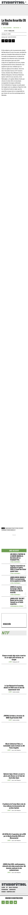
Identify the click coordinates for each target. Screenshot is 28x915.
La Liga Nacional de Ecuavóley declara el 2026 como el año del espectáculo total (14, 688)
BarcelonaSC (8, 528)
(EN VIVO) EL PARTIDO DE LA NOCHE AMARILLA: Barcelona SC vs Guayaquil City (17, 557)
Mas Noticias (16, 27)
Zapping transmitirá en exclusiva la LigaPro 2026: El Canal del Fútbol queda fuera (18, 568)
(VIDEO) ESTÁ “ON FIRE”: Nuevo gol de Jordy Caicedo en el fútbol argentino (17, 601)
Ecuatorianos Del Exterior (17, 606)
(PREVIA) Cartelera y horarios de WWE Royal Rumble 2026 (14, 717)
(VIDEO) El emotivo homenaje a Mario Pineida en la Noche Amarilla (16, 589)
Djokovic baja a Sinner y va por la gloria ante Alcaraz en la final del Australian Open (14, 776)
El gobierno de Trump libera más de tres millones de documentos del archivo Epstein (14, 806)
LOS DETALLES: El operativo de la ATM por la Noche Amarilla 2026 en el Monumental (14, 836)
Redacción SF (16, 662)
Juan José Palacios (16, 750)
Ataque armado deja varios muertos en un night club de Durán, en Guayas (14, 658)
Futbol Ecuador (19, 528)
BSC (13, 528)
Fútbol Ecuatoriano (15, 562)
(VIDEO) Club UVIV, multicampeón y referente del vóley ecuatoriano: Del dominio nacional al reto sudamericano (14, 867)
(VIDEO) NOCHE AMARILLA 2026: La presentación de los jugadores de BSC (18, 579)
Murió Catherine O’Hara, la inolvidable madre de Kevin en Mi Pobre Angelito (14, 746)
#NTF (10, 662)
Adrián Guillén (16, 692)
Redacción (11, 30)
